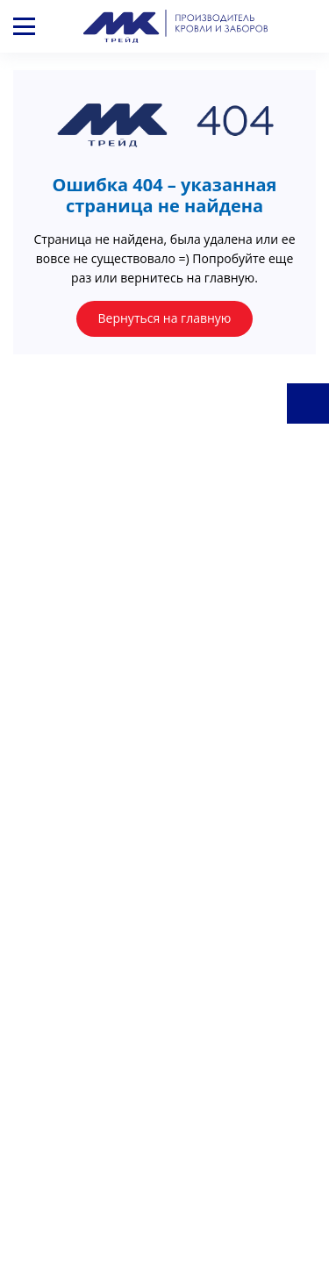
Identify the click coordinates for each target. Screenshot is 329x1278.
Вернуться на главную (165, 318)
